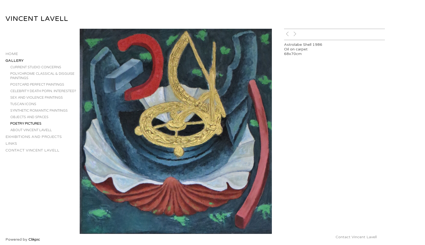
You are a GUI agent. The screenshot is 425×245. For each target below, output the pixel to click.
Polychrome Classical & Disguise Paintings (42, 76)
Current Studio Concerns (35, 67)
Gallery (14, 60)
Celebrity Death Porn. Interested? (43, 91)
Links (11, 143)
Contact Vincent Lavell (32, 150)
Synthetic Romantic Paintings (39, 110)
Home (11, 53)
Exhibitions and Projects (33, 136)
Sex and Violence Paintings (36, 97)
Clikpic (34, 239)
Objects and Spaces (29, 117)
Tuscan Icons (23, 104)
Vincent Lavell (36, 19)
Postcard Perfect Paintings (37, 84)
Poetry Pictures (25, 123)
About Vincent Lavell (31, 130)
